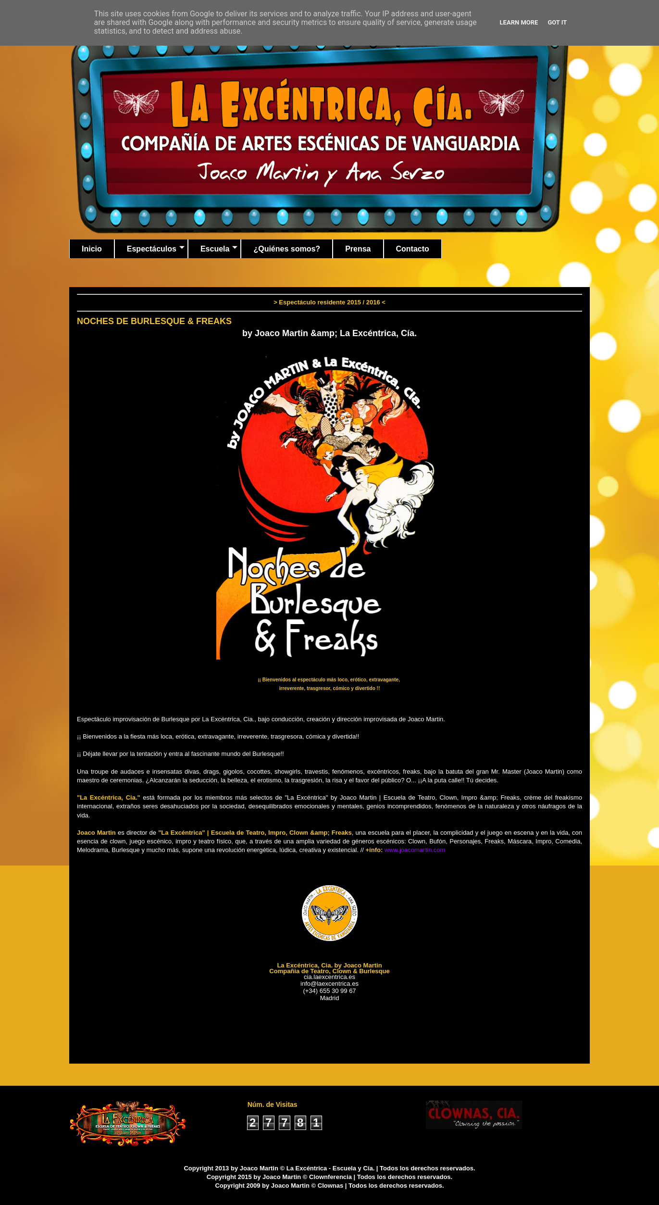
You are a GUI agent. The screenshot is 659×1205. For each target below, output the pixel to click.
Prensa (358, 249)
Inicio (92, 249)
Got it (557, 22)
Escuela (218, 249)
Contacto (412, 249)
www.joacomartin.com (415, 850)
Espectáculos (156, 249)
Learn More (519, 22)
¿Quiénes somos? (286, 249)
